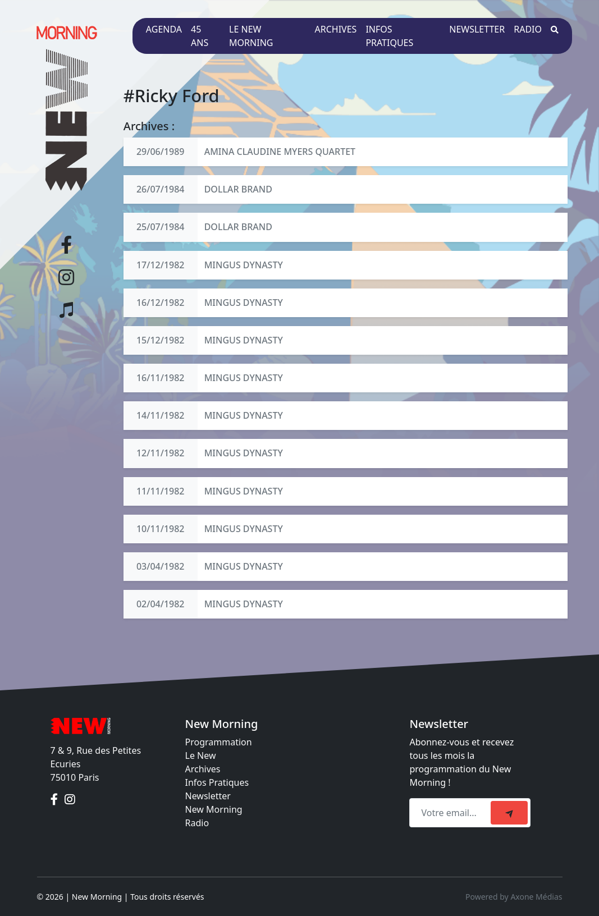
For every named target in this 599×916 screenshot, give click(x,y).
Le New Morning (251, 36)
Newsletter (477, 29)
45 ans (199, 36)
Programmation (218, 742)
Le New (200, 755)
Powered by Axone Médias (513, 896)
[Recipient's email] (451, 813)
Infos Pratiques (217, 782)
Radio (528, 29)
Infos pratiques (389, 36)
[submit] (509, 813)
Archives (336, 29)
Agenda (164, 29)
